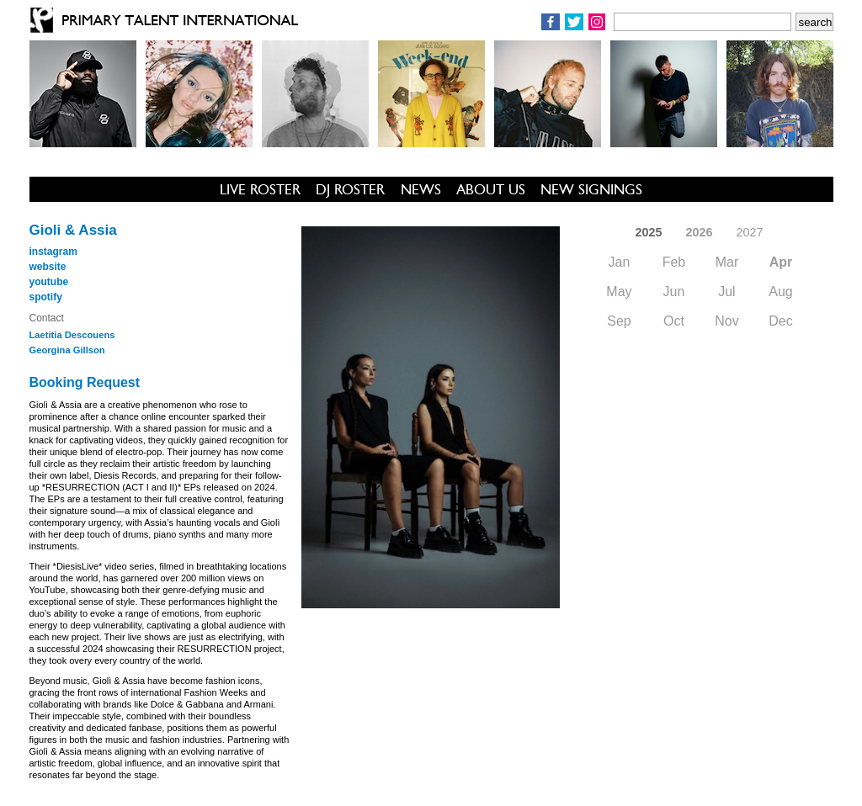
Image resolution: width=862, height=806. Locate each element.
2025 (648, 232)
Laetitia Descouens (72, 335)
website (48, 267)
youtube (49, 282)
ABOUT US (490, 189)
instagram (53, 251)
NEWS (421, 189)
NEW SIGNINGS (591, 189)
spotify (45, 297)
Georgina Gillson (67, 350)
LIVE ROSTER (260, 189)
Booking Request (85, 382)
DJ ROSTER (350, 189)
